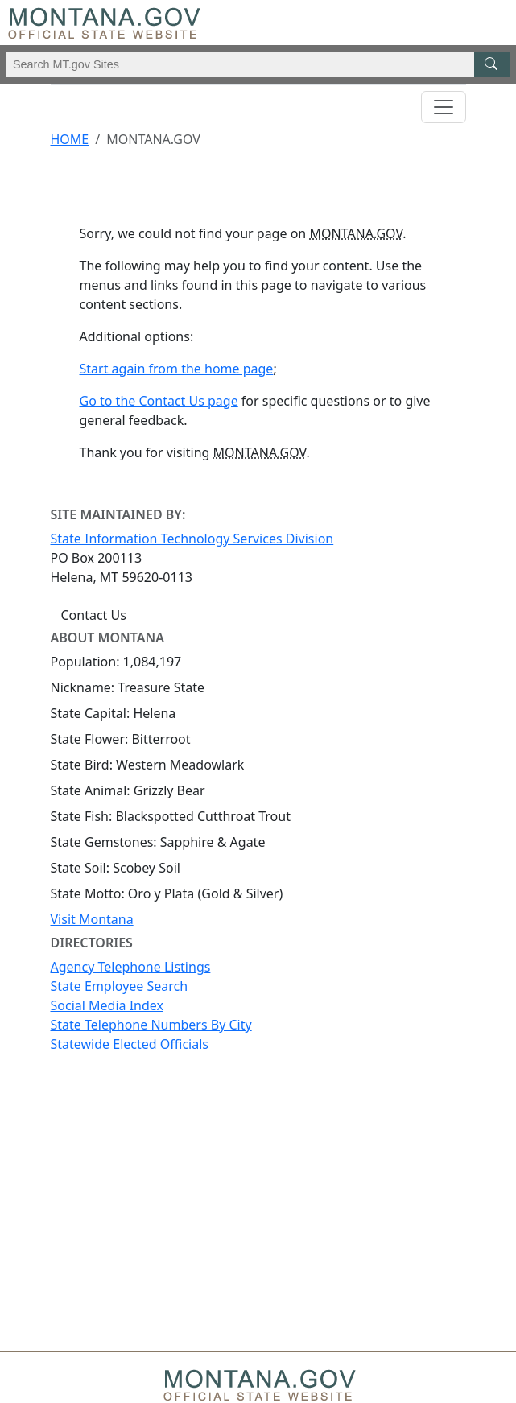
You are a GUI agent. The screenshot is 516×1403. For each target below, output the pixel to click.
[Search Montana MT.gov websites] (258, 64)
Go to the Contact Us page (159, 401)
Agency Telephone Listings (131, 967)
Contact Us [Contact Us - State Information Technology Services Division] (93, 615)
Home (70, 139)
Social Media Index (107, 1005)
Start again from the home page (177, 369)
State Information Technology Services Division (192, 538)
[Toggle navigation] (443, 107)
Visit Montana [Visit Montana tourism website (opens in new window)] (92, 919)
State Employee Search (119, 986)
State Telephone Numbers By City (151, 1025)
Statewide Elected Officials (129, 1044)
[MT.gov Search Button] (492, 64)
